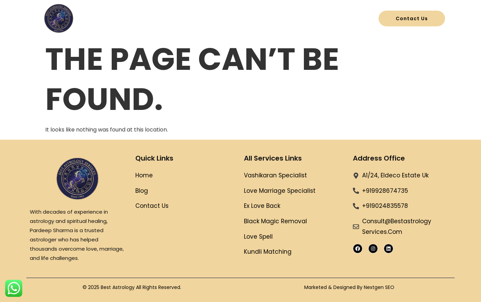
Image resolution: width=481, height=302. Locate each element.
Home (186, 18)
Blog (275, 18)
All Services (231, 18)
